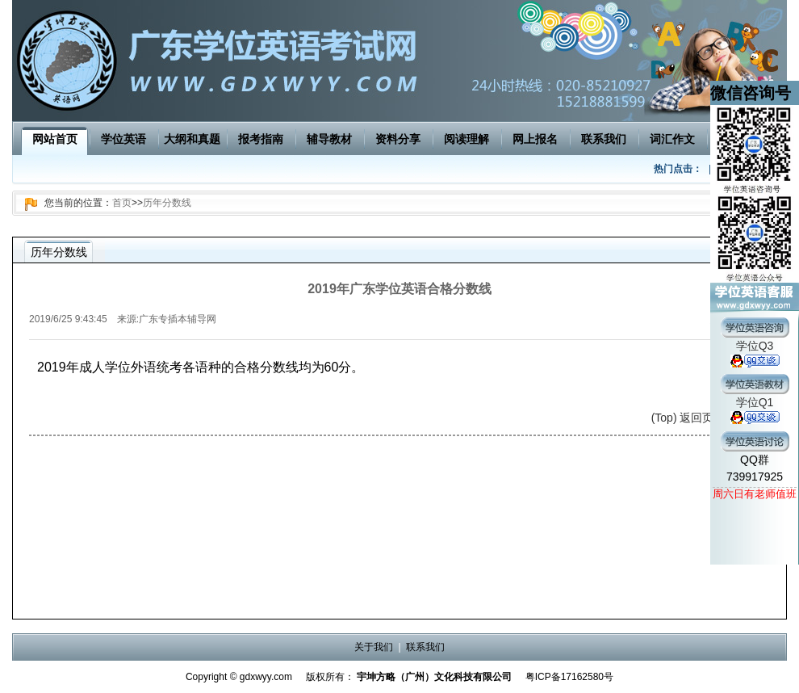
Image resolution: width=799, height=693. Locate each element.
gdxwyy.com (266, 676)
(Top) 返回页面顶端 (699, 417)
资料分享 (397, 138)
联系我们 (603, 138)
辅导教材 (329, 138)
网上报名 (535, 138)
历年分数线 (167, 202)
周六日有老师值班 (755, 494)
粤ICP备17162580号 (569, 676)
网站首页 (54, 138)
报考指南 (260, 138)
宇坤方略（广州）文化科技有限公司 (434, 676)
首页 (122, 202)
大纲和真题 (192, 138)
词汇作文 (672, 138)
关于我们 (373, 647)
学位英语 (123, 138)
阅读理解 (466, 138)
